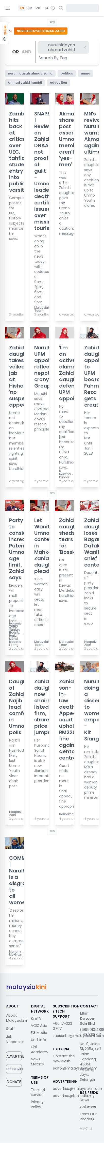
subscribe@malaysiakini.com (78, 1035)
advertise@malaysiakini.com (78, 1088)
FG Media (39, 1032)
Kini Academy (39, 1049)
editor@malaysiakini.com (75, 1068)
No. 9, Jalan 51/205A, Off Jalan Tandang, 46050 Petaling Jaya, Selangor (90, 1061)
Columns (88, 1106)
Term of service (38, 1092)
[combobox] (53, 57)
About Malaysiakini (16, 1018)
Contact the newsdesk (64, 1058)
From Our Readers (88, 1116)
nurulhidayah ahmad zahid (67, 47)
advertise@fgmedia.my (74, 1095)
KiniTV (36, 1018)
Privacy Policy (37, 1104)
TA (46, 8)
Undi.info (38, 1039)
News (84, 1099)
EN (22, 8)
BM (30, 8)
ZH (38, 8)
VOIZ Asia (39, 1025)
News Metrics (37, 1062)
